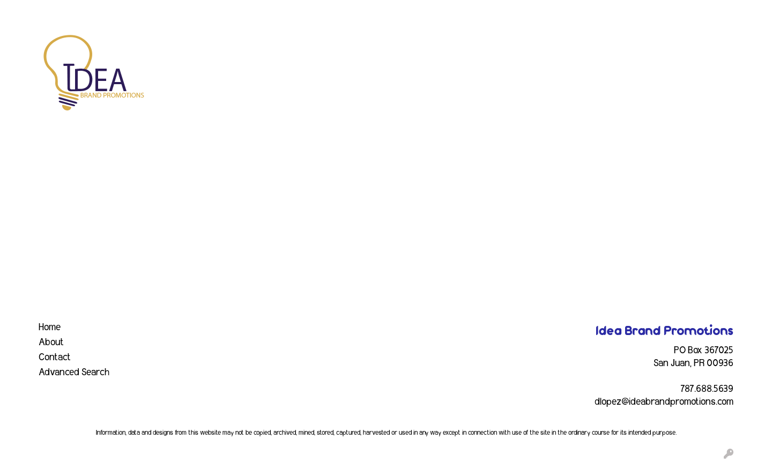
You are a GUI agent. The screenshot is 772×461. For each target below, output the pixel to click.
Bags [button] (348, 47)
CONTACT (233, 12)
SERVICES (97, 12)
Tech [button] (621, 47)
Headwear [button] (489, 47)
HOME (22, 12)
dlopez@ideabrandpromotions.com (664, 402)
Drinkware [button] (397, 47)
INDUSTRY (185, 12)
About (51, 342)
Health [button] (540, 47)
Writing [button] (663, 47)
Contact (55, 357)
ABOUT (55, 12)
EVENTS (141, 12)
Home (50, 327)
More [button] (706, 47)
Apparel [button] (255, 47)
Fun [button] (444, 47)
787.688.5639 (706, 389)
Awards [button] (305, 47)
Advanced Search (74, 372)
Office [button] (582, 47)
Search (624, 12)
